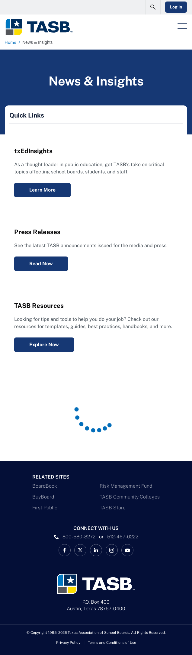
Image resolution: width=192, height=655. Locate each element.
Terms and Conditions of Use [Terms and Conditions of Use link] (112, 642)
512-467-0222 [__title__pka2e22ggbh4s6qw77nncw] (122, 537)
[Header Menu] (182, 26)
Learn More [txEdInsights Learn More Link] (42, 190)
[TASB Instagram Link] (112, 550)
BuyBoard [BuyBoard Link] (43, 497)
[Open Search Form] (152, 7)
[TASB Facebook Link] (65, 550)
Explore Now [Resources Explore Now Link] (44, 344)
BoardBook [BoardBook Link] (44, 486)
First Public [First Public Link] (44, 508)
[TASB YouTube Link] (127, 550)
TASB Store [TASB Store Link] (113, 508)
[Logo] (39, 27)
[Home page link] (12, 42)
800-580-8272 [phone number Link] (78, 537)
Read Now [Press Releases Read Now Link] (41, 263)
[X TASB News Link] (80, 550)
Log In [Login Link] (176, 7)
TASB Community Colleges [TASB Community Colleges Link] (130, 497)
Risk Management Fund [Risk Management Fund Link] (126, 486)
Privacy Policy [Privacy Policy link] (68, 642)
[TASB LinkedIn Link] (96, 550)
